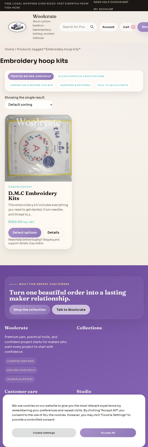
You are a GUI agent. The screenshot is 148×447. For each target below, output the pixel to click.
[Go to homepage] (17, 27)
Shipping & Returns (75, 85)
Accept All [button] (108, 432)
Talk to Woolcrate (112, 85)
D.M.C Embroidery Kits (32, 196)
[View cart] (127, 27)
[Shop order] (29, 104)
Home (9, 49)
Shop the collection (30, 310)
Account (108, 27)
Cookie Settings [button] (44, 432)
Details (53, 233)
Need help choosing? (111, 2)
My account (103, 9)
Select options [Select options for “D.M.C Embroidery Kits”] (25, 233)
